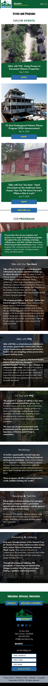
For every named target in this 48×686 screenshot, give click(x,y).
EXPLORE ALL (24, 210)
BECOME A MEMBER (31, 603)
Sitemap (32, 677)
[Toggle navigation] (43, 4)
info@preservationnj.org (24, 639)
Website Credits (22, 677)
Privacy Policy (9, 677)
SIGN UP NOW (24, 669)
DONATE (11, 603)
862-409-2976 (24, 636)
